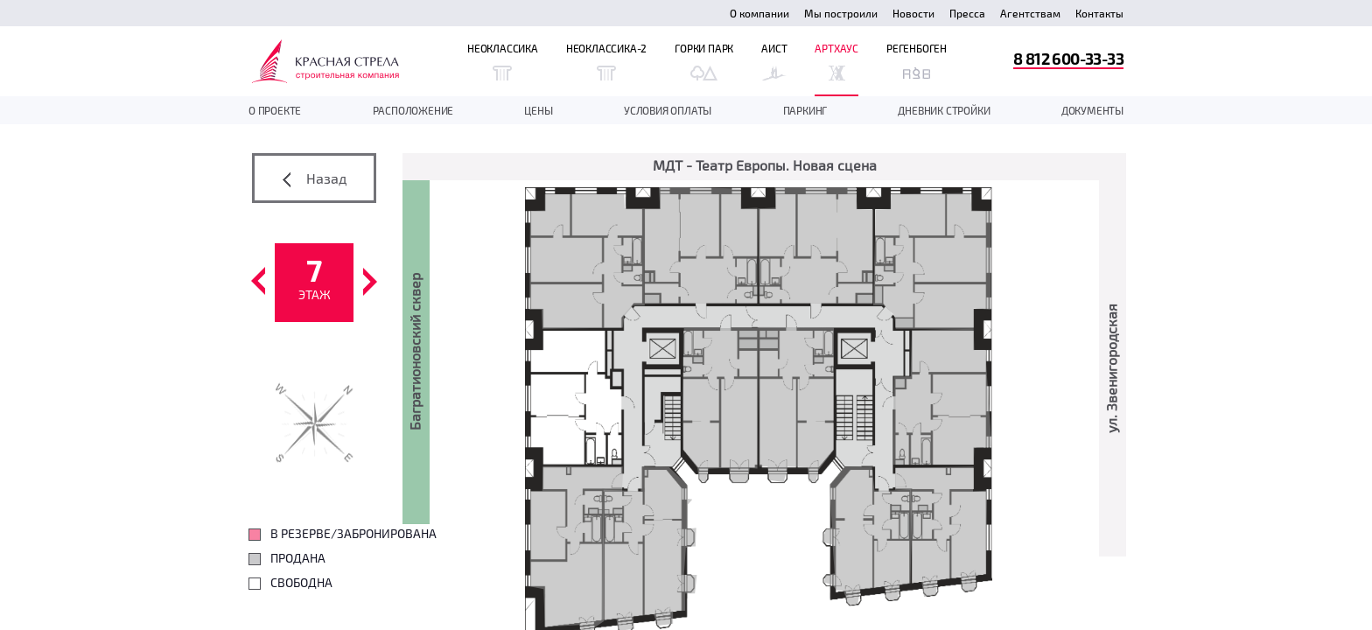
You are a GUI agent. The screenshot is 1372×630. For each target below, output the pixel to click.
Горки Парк (704, 61)
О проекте (274, 110)
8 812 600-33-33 (1068, 58)
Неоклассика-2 (606, 61)
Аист (774, 61)
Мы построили (841, 13)
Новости (913, 13)
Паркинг (805, 110)
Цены (538, 110)
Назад (314, 178)
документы (1092, 110)
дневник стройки (944, 110)
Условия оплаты (667, 110)
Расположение (413, 110)
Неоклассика (502, 61)
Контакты (1099, 13)
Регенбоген (916, 61)
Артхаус (836, 61)
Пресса (967, 13)
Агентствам (1030, 13)
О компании (759, 13)
